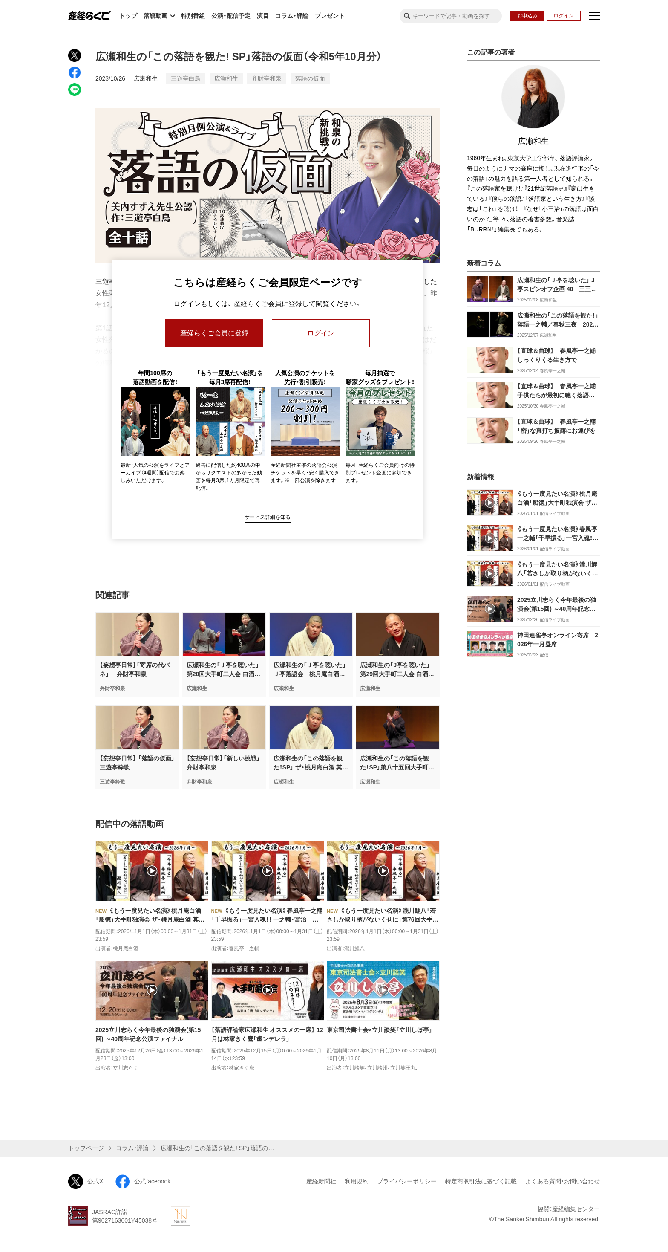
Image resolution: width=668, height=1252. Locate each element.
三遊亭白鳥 (186, 78)
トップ (128, 15)
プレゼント (330, 15)
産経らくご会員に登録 (214, 333)
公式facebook (142, 1181)
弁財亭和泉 (267, 78)
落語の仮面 (310, 78)
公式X (85, 1181)
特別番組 (193, 15)
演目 (263, 15)
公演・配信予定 (230, 15)
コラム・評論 (291, 15)
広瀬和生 (146, 78)
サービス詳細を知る (268, 517)
